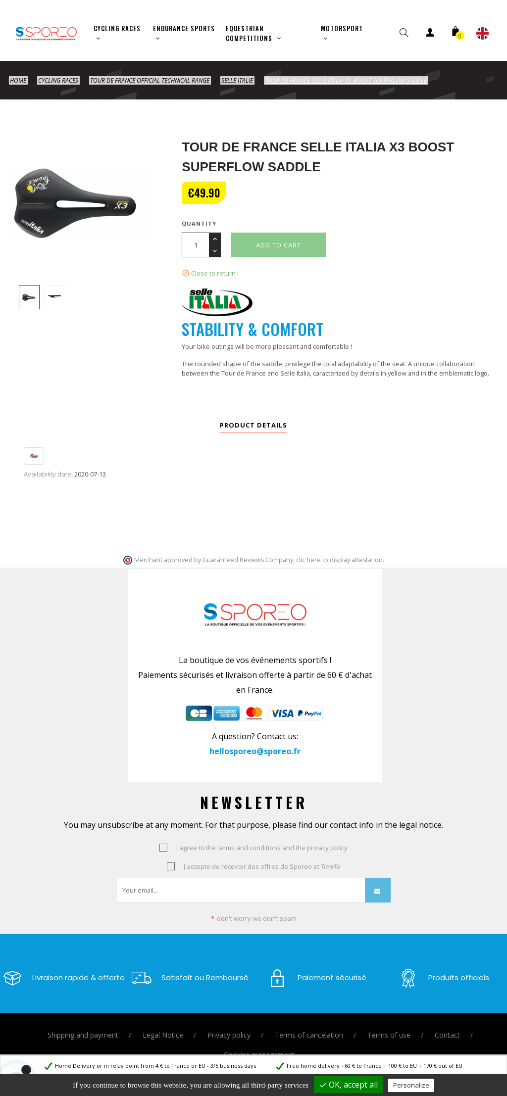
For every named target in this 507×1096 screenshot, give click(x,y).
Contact (447, 1034)
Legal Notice (163, 1034)
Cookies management (259, 1053)
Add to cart (278, 243)
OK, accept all (348, 1084)
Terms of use (388, 1034)
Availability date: (48, 473)
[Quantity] (195, 244)
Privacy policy (229, 1034)
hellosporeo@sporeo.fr (255, 750)
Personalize (411, 1085)
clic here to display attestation (339, 558)
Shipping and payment (83, 1034)
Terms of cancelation (309, 1034)
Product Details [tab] (253, 424)
